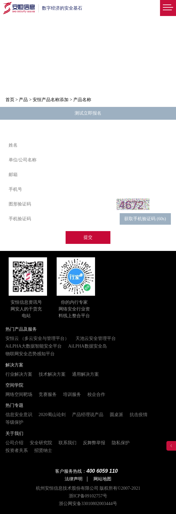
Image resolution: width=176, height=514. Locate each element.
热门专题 (14, 405)
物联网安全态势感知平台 (30, 353)
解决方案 (14, 365)
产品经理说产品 (87, 414)
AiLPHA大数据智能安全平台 (33, 346)
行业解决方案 (18, 374)
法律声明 (74, 479)
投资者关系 (16, 450)
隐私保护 (121, 442)
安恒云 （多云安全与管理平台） (37, 338)
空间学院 (14, 385)
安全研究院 (41, 442)
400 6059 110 (102, 471)
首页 (9, 99)
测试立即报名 (88, 113)
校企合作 (96, 394)
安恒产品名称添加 (50, 99)
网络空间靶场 (18, 394)
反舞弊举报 (94, 442)
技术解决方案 (52, 374)
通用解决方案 (85, 374)
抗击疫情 (139, 414)
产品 (23, 99)
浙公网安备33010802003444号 (88, 503)
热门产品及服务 (21, 329)
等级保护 (14, 422)
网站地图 (102, 479)
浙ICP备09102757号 (88, 496)
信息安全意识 (18, 414)
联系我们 (67, 442)
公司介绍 (14, 442)
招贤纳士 (43, 450)
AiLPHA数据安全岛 (87, 346)
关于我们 (14, 433)
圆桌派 (116, 414)
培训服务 (72, 394)
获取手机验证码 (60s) (145, 219)
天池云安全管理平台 (96, 338)
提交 (88, 237)
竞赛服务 (48, 394)
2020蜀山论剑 (52, 414)
